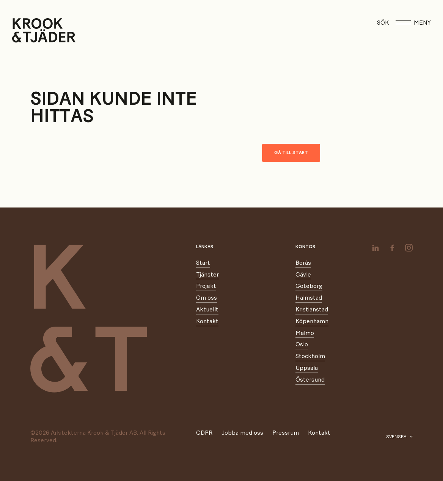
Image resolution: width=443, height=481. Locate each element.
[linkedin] (375, 248)
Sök (383, 23)
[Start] (21, 30)
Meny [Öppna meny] (413, 23)
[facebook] (392, 248)
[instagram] (409, 248)
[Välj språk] (399, 437)
